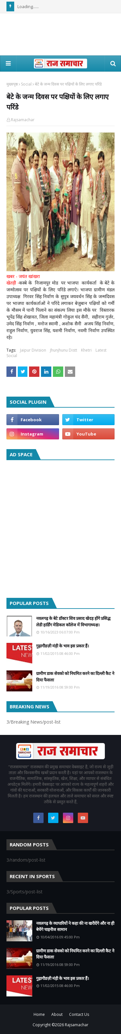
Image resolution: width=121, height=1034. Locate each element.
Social (26, 84)
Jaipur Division (33, 350)
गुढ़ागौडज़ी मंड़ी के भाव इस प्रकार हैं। (62, 646)
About (57, 1014)
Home (39, 1014)
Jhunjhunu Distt (63, 350)
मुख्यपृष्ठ (12, 84)
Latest (101, 350)
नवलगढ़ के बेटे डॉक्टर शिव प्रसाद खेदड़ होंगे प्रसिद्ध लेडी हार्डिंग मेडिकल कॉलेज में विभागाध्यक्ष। (73, 621)
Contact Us (79, 1014)
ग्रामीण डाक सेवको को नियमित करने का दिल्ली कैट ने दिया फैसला (75, 676)
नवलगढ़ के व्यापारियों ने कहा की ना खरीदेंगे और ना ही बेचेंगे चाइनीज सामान (75, 926)
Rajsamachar (23, 119)
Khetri (86, 350)
